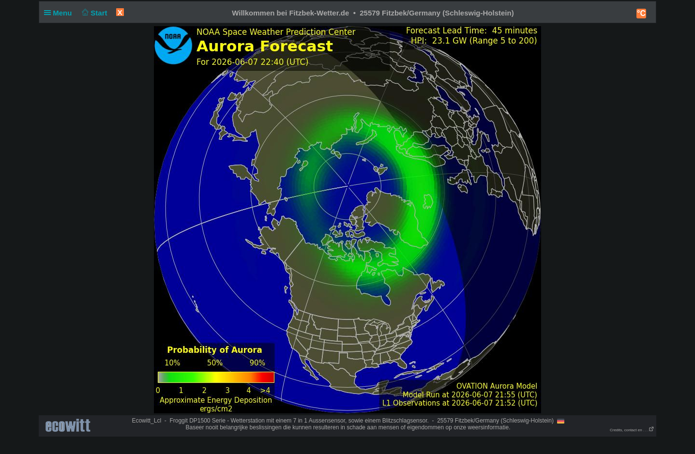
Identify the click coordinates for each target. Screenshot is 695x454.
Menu (60, 13)
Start (93, 13)
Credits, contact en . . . (632, 430)
